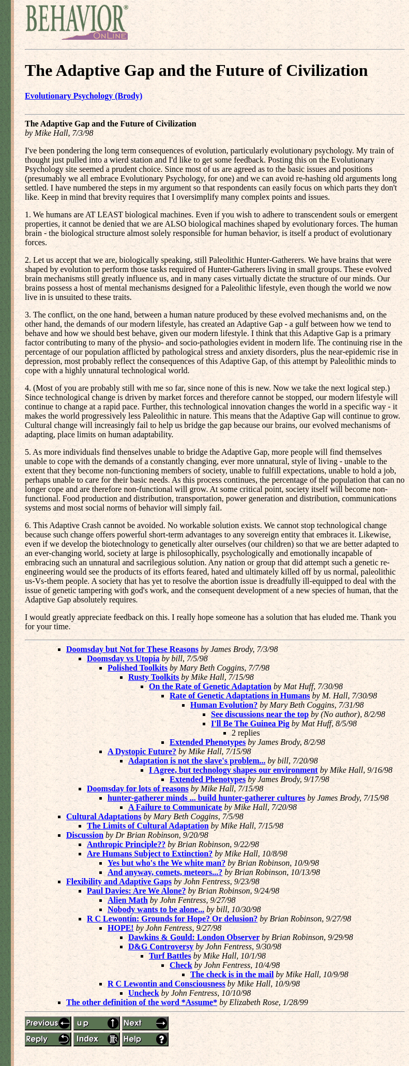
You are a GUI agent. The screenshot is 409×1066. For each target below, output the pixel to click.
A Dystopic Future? (142, 751)
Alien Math (128, 900)
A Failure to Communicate (175, 807)
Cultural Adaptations (103, 816)
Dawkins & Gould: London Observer (194, 937)
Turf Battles (170, 955)
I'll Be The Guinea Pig (250, 723)
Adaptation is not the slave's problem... (197, 760)
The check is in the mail (232, 974)
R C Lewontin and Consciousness (166, 983)
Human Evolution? (223, 705)
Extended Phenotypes (208, 742)
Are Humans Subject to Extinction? (150, 853)
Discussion (84, 835)
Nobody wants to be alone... (156, 909)
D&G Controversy (160, 946)
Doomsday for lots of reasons (138, 788)
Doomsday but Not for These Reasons (132, 649)
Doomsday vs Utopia (123, 658)
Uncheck (143, 993)
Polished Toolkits (138, 667)
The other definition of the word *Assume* (141, 1002)
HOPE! (121, 928)
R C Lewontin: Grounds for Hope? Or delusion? (172, 918)
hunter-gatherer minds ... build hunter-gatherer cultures (206, 797)
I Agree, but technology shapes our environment (233, 770)
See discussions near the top (260, 714)
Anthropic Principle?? (126, 844)
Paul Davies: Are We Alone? (136, 890)
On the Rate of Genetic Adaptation (210, 686)
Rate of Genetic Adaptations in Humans (240, 695)
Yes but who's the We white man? (166, 862)
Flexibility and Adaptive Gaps (119, 881)
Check (181, 965)
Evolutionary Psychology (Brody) (83, 95)
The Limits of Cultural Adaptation (148, 825)
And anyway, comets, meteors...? (165, 872)
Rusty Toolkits (153, 677)
